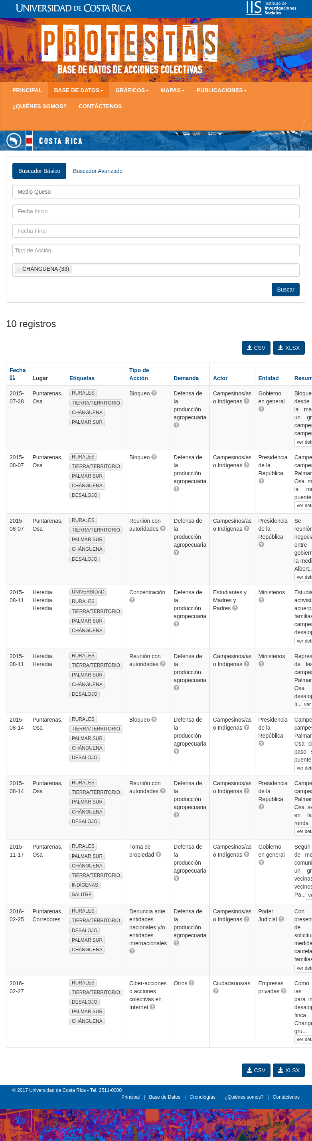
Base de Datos (164, 1097)
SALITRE (82, 894)
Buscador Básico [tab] (39, 171)
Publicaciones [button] (222, 90)
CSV (256, 348)
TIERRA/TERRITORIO (96, 403)
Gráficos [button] (132, 90)
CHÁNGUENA (87, 412)
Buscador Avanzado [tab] (97, 171)
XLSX (289, 348)
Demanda (186, 378)
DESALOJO (84, 495)
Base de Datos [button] (78, 90)
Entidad (269, 378)
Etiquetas (82, 378)
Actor (220, 378)
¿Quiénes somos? (39, 106)
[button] (154, 393)
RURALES (83, 393)
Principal (27, 90)
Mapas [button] (173, 90)
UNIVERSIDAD (88, 592)
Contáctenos (100, 106)
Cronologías (202, 1097)
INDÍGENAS (85, 885)
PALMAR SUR (87, 422)
